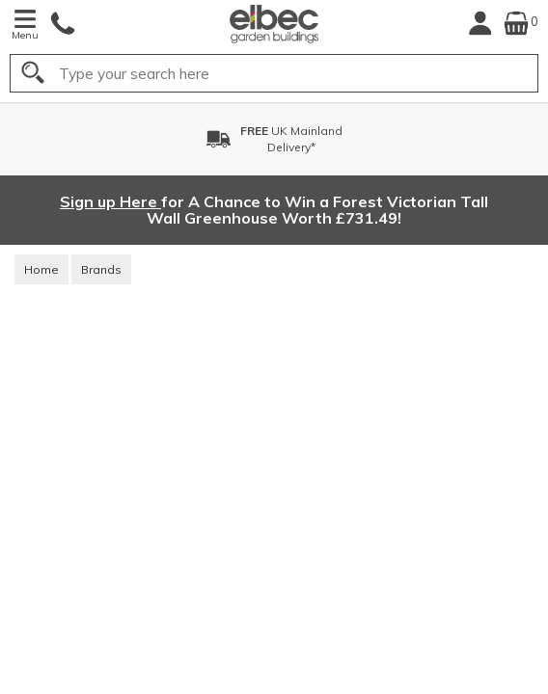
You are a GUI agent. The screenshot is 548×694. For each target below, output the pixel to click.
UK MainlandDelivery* (291, 138)
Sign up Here (110, 201)
